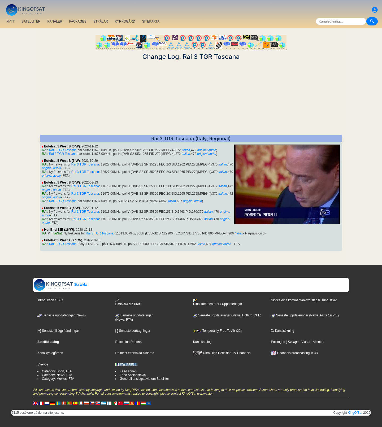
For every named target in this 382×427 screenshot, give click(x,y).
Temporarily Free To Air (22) (217, 331)
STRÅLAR (100, 21)
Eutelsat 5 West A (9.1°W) (63, 240)
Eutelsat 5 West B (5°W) (62, 146)
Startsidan (60, 284)
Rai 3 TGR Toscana (63, 150)
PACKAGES (77, 21)
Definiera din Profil (128, 302)
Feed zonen (128, 371)
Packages (278, 342)
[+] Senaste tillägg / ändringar (58, 331)
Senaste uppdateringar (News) (61, 315)
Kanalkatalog (202, 342)
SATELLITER (30, 21)
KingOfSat (355, 413)
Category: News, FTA (57, 375)
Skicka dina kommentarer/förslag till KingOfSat (303, 300)
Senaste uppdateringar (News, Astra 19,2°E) (305, 315)
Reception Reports (128, 342)
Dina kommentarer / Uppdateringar (217, 302)
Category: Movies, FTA (58, 379)
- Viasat (304, 342)
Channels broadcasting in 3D (294, 353)
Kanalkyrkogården (50, 353)
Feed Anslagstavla (133, 375)
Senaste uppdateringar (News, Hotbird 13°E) (227, 315)
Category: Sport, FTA (57, 371)
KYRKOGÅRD (125, 21)
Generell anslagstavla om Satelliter (144, 379)
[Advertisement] (191, 97)
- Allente (316, 342)
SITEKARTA (151, 21)
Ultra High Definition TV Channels (222, 353)
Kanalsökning (282, 331)
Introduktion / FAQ (50, 300)
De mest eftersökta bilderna (134, 353)
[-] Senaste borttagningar (132, 331)
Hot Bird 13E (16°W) (59, 230)
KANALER (54, 21)
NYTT (10, 21)
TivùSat (56, 233)
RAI (44, 150)
